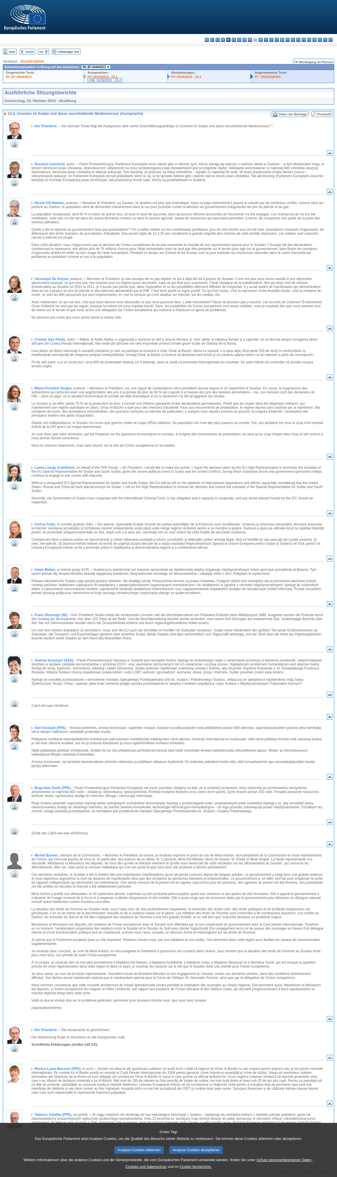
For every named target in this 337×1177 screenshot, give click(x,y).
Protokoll (324, 114)
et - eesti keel (234, 40)
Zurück (29, 51)
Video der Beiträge (293, 114)
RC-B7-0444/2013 (19, 77)
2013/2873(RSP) (32, 61)
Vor (41, 51)
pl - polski (298, 40)
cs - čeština (218, 40)
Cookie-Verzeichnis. (196, 1167)
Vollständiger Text (68, 51)
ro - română (309, 40)
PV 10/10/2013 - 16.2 (186, 77)
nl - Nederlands (293, 40)
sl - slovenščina (320, 40)
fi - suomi (325, 40)
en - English (244, 40)
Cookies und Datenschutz (146, 1167)
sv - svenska (331, 40)
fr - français (250, 40)
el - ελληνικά (239, 40)
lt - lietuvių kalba (277, 40)
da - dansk (223, 40)
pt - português (304, 40)
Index (12, 51)
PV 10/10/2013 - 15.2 (103, 77)
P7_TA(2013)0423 (267, 77)
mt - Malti (287, 40)
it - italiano (266, 40)
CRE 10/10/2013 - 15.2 (105, 80)
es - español (212, 40)
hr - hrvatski (261, 40)
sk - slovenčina (314, 40)
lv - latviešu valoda (271, 40)
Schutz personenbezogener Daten (283, 1160)
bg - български (207, 40)
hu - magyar (282, 40)
